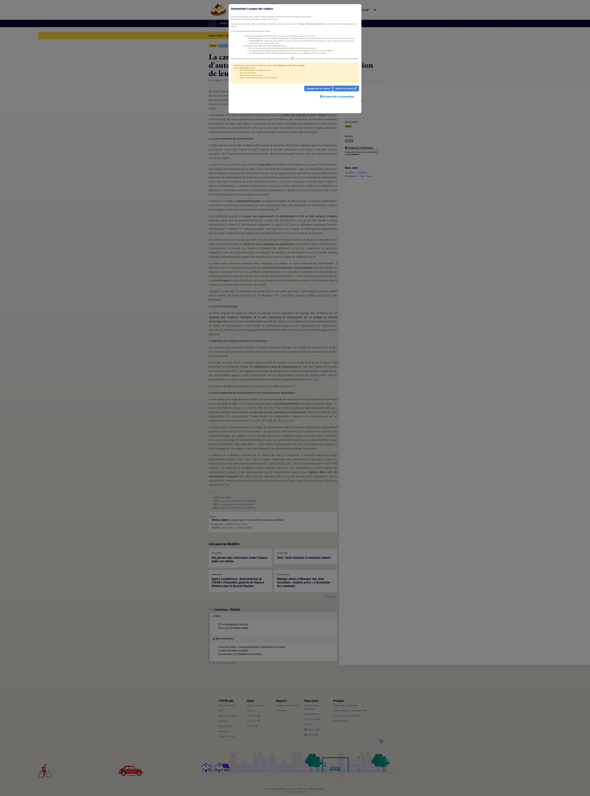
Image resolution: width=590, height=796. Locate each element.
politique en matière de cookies (245, 19)
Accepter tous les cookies (318, 88)
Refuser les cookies (345, 88)
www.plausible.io (285, 59)
